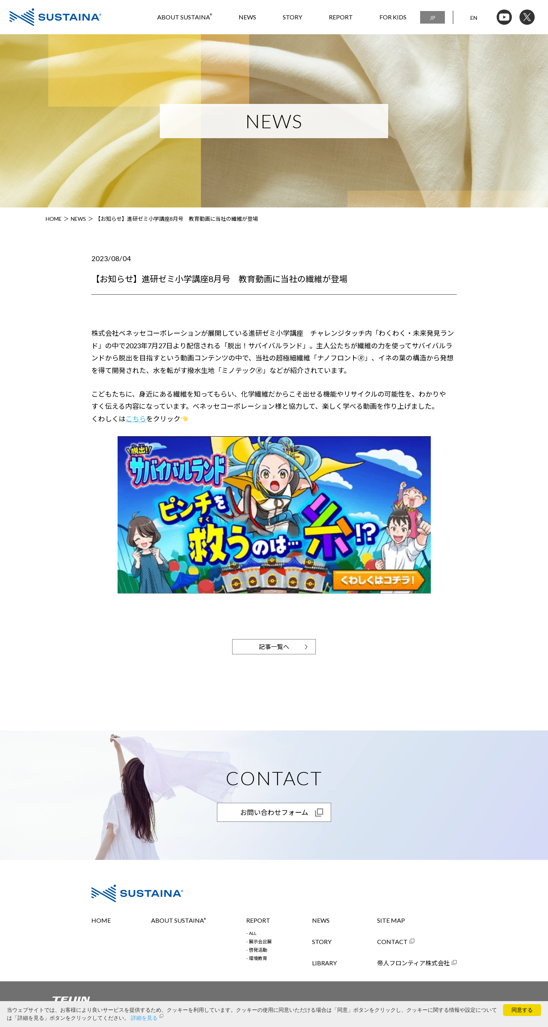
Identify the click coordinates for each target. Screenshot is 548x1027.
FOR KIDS (392, 17)
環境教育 (258, 958)
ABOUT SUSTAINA (184, 17)
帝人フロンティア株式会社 (413, 963)
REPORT (341, 17)
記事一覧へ (274, 646)
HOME (54, 218)
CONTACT (392, 942)
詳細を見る (144, 1018)
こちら (136, 419)
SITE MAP (391, 920)
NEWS (247, 17)
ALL (252, 933)
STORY (292, 17)
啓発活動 (258, 950)
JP (432, 17)
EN (473, 17)
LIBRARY (324, 963)
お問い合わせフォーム (274, 812)
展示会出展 (260, 941)
